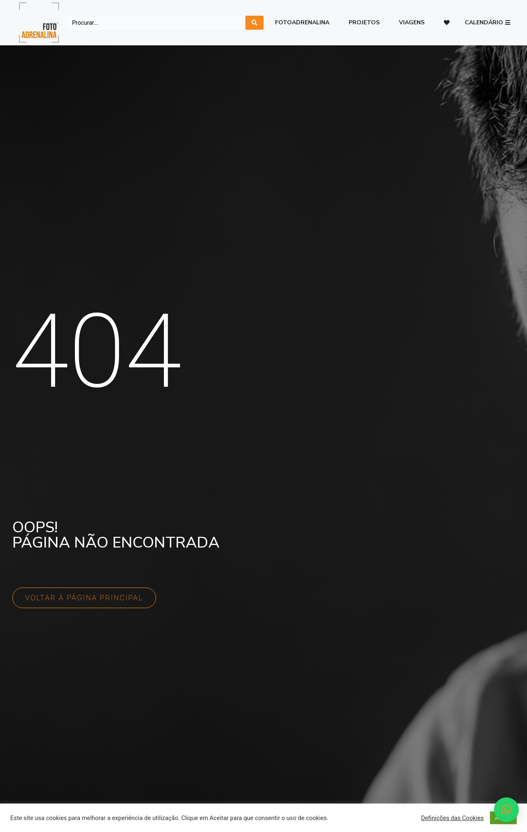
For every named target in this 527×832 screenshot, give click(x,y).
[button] (487, 23)
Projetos (364, 22)
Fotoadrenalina (302, 22)
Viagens (411, 22)
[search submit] (254, 23)
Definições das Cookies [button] (452, 818)
